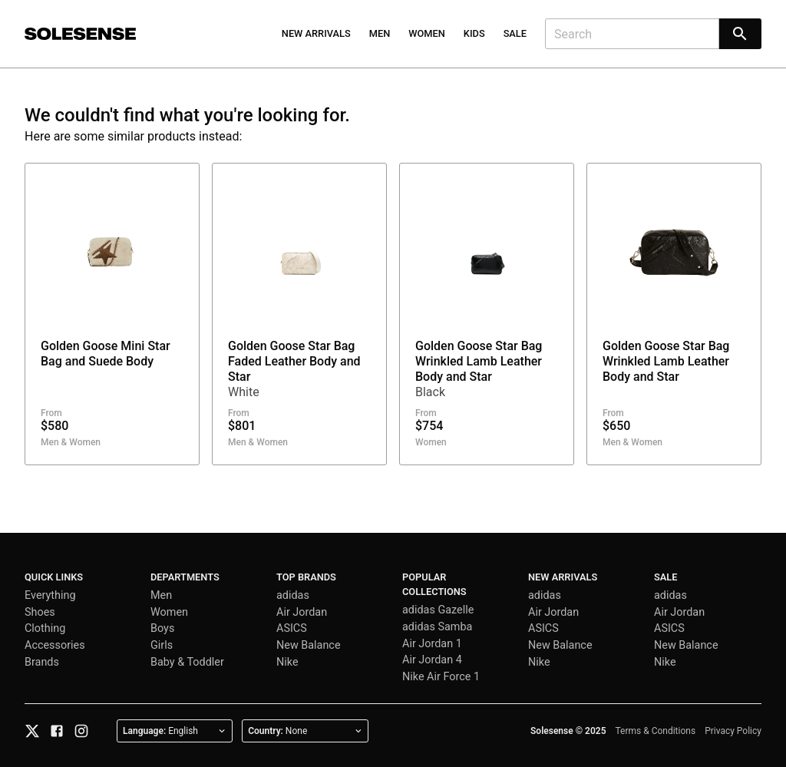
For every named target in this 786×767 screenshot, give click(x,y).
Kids (474, 33)
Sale (515, 33)
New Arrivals (316, 33)
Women (426, 33)
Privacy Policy (733, 731)
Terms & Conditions (656, 731)
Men (380, 33)
